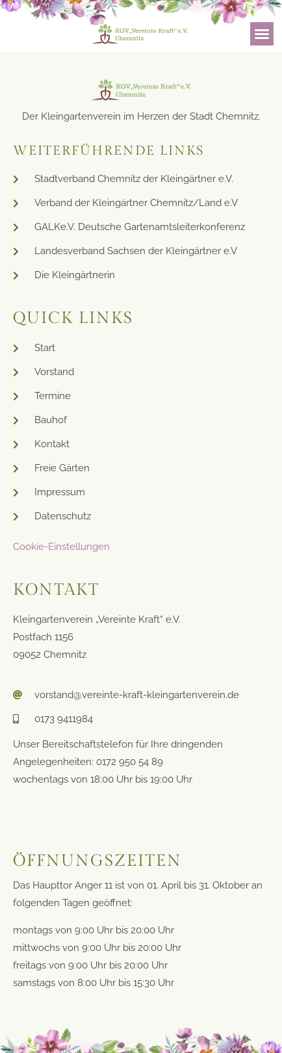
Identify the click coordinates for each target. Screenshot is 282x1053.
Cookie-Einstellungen (61, 546)
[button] (262, 34)
